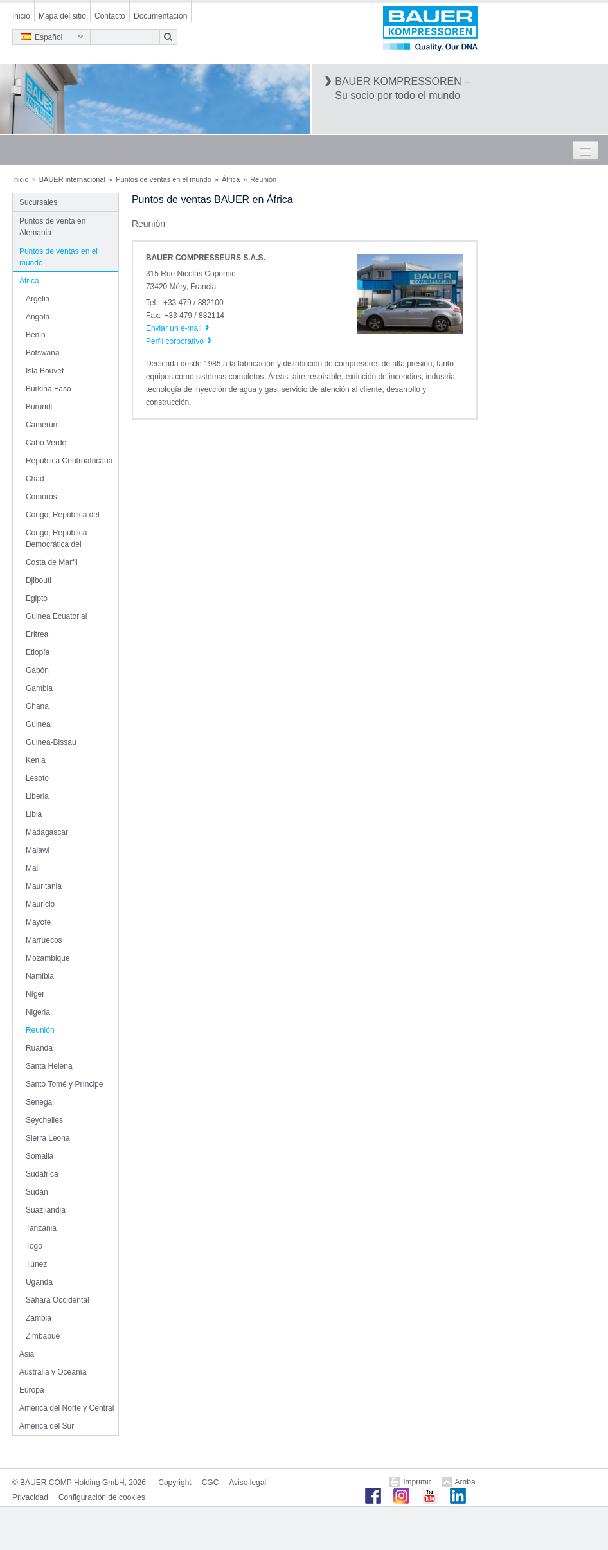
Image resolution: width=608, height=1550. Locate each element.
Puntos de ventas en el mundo (163, 179)
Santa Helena (49, 1066)
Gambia (39, 688)
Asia (26, 1354)
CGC (210, 1482)
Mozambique (48, 958)
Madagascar (47, 832)
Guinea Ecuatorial (56, 616)
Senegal (40, 1102)
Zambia (38, 1318)
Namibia (40, 976)
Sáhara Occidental (57, 1300)
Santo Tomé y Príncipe (64, 1084)
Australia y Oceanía (53, 1371)
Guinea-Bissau (51, 742)
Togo (34, 1246)
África (231, 179)
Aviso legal (247, 1482)
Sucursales (38, 202)
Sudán (37, 1192)
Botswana (43, 352)
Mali (33, 868)
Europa (31, 1389)
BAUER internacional (72, 179)
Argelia (37, 298)
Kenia (36, 760)
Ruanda (39, 1048)
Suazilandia (46, 1210)
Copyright (174, 1482)
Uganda (39, 1282)
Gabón (37, 670)
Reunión (40, 1030)
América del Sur (46, 1425)
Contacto (109, 16)
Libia (34, 814)
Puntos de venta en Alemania (52, 227)
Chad (35, 478)
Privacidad (30, 1497)
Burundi (39, 406)
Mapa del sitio (62, 16)
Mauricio (40, 904)
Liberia (37, 796)
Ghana (37, 706)
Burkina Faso (48, 388)
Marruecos (44, 940)
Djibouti (38, 580)
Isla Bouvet (45, 370)
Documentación (160, 16)
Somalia (39, 1156)
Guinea (38, 724)
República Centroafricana (69, 460)
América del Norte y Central (66, 1407)
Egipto (37, 598)
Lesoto (37, 778)
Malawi (37, 850)
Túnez (36, 1264)
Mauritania (44, 886)
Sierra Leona (48, 1138)
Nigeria (38, 1012)
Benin (36, 334)
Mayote (38, 922)
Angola (37, 316)
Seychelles (44, 1120)
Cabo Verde (46, 442)
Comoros (41, 496)
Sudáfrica (42, 1174)
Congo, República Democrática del (56, 538)
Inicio (21, 16)
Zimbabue (43, 1336)
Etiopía (37, 652)
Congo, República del (63, 514)
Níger (35, 994)
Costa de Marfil (52, 562)
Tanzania (41, 1228)
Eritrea (37, 634)
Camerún (41, 424)
